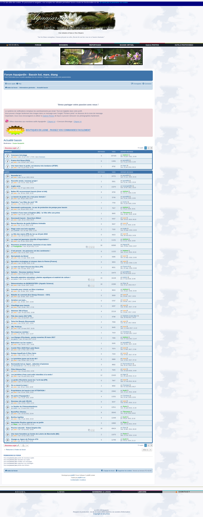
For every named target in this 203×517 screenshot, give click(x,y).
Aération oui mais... (19, 300)
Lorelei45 (16, 230)
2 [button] (148, 148)
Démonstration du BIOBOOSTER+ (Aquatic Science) (32, 283)
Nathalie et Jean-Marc (130, 316)
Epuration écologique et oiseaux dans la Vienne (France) (34, 261)
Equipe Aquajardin (18, 143)
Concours (42, 157)
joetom (15, 279)
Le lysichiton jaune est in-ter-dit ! (24, 359)
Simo (124, 427)
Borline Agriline (17, 417)
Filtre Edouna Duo (18, 369)
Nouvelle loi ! (16, 175)
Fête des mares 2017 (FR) (21, 316)
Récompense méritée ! (20, 332)
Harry (124, 165)
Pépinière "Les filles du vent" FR (24, 202)
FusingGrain (17, 246)
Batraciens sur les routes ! (21, 343)
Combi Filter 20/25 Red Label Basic (25, 348)
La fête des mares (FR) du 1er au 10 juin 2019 (29, 234)
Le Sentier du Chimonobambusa (24, 406)
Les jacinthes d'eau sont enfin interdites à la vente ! (32, 375)
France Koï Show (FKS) (20, 160)
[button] (151, 147)
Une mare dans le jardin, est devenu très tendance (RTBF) (34, 166)
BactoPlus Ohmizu (18, 412)
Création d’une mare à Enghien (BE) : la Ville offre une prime (35, 213)
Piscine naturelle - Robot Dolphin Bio (26, 428)
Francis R (126, 266)
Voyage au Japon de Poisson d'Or (24, 439)
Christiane (126, 332)
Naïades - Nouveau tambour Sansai (25, 272)
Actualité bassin (13, 140)
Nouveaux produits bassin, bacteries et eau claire (31, 245)
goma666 (126, 160)
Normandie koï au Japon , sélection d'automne (30, 364)
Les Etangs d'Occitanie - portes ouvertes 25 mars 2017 (33, 337)
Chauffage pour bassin (20, 305)
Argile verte (15, 186)
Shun (124, 283)
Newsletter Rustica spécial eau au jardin (27, 422)
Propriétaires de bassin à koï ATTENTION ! (28, 391)
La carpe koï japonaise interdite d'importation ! (30, 239)
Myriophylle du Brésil (19, 256)
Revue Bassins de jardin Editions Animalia (28, 223)
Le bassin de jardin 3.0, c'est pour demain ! (28, 197)
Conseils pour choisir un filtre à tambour (27, 289)
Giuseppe (126, 385)
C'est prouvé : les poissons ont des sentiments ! (30, 251)
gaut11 (15, 339)
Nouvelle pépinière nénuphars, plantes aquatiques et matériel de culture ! (40, 277)
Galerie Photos (48, 116)
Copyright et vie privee (101, 514)
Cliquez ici (51, 122)
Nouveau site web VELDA (21, 401)
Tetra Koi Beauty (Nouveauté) (23, 321)
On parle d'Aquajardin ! (20, 396)
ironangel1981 (127, 186)
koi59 (15, 408)
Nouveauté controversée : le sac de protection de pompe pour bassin (39, 207)
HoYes (125, 202)
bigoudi (125, 244)
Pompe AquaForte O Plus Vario (23, 353)
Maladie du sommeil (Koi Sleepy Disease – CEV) (30, 295)
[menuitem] (18, 83)
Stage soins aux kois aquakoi (23, 229)
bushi (125, 390)
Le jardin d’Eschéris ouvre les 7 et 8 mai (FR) (29, 380)
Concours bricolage (19, 155)
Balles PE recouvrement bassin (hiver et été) (29, 191)
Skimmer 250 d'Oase (19, 311)
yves (15, 157)
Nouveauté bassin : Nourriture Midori (26, 218)
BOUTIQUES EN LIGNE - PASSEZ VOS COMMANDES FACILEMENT (58, 130)
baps (124, 374)
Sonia (125, 406)
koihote (125, 155)
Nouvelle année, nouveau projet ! (24, 181)
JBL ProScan (16, 327)
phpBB (72, 475)
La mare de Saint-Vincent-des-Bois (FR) (27, 267)
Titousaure (126, 212)
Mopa (15, 424)
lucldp (125, 228)
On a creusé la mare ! (19, 385)
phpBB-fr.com (81, 477)
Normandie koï (18, 365)
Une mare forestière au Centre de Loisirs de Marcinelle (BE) (35, 434)
